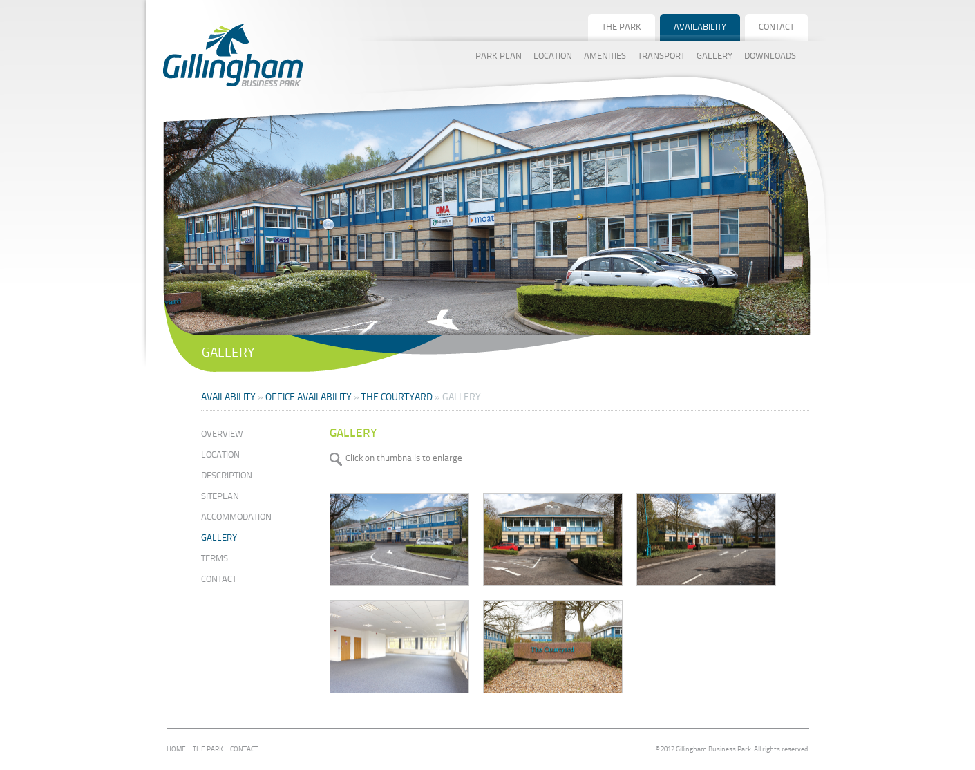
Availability (228, 397)
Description (226, 475)
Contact (218, 579)
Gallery (219, 538)
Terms (214, 558)
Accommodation (236, 517)
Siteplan (220, 496)
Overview (222, 434)
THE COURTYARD (397, 397)
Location (220, 455)
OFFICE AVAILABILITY (308, 397)
